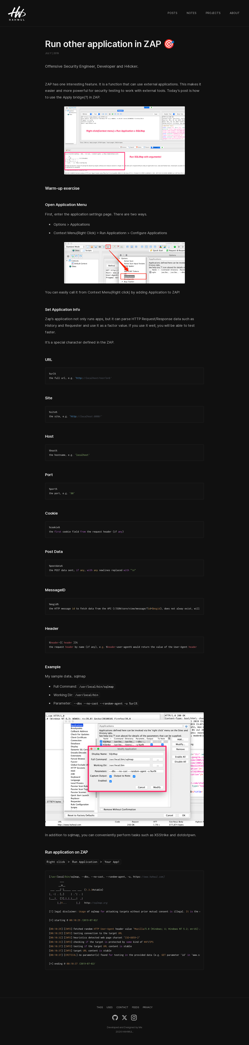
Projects (213, 13)
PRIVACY (147, 1007)
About (235, 13)
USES (110, 1007)
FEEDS (135, 1007)
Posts (173, 13)
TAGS (100, 1007)
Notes (192, 13)
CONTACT (122, 1007)
